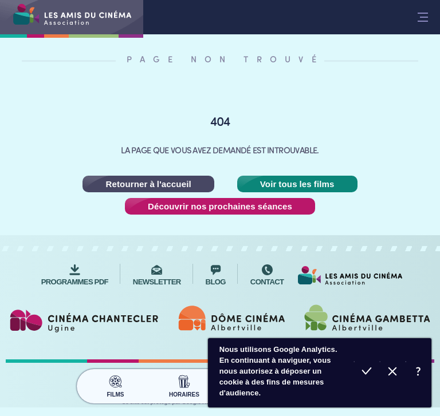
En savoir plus (418, 373)
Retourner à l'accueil (148, 184)
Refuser (393, 373)
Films (115, 384)
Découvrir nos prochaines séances (220, 206)
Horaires (184, 384)
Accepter (367, 373)
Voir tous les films (297, 184)
